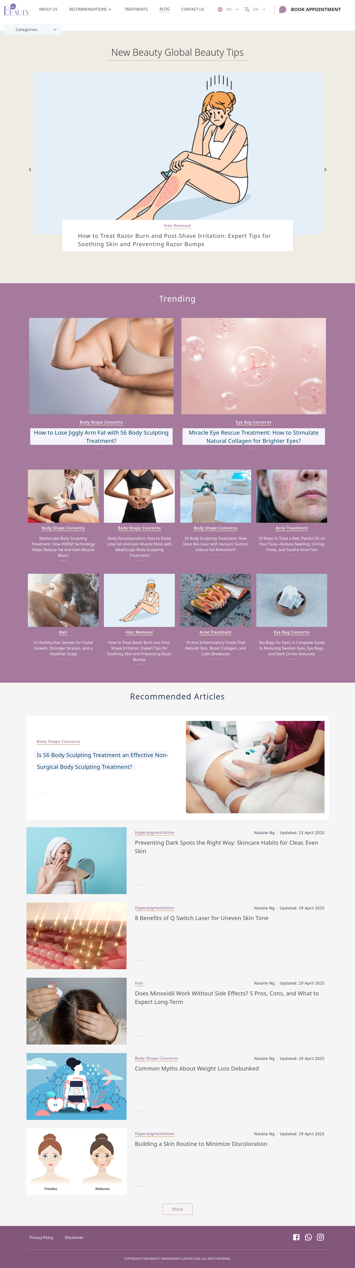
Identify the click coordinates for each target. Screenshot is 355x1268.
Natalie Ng (264, 832)
